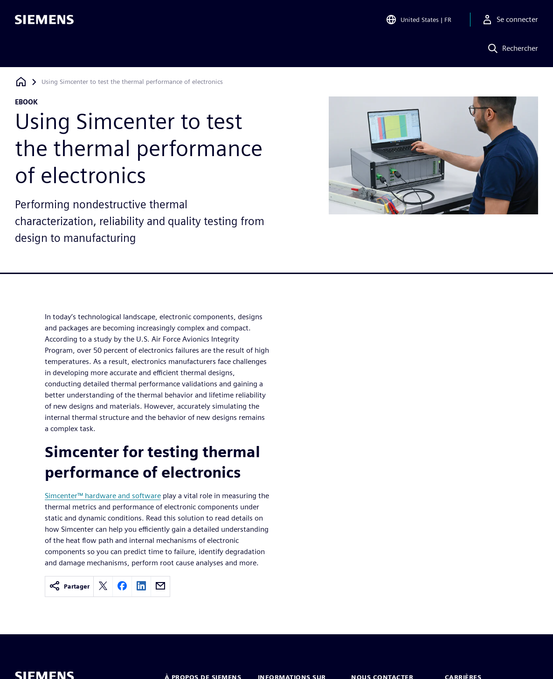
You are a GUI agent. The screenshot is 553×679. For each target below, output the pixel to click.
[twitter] (103, 586)
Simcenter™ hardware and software (103, 495)
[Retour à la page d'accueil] (21, 82)
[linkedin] (141, 586)
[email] (160, 586)
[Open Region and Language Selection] (418, 20)
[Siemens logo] (44, 20)
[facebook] (122, 586)
